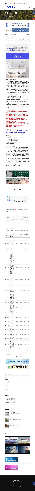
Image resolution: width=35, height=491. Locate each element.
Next (20, 356)
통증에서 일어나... (12, 425)
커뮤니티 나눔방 (15, 16)
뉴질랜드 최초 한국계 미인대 (10, 398)
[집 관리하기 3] (12, 418)
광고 (10, 236)
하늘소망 (17, 329)
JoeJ (17, 255)
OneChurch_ (17, 338)
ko (33, 9)
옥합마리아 (17, 279)
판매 (21, 234)
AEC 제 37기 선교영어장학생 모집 (12, 334)
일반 (13, 236)
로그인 (11, 1)
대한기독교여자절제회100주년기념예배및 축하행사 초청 (12, 249)
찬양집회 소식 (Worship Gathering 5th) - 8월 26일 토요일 (12, 285)
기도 (10, 234)
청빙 (18, 234)
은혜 (15, 234)
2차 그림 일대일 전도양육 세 (10, 399)
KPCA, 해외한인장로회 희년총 (10, 402)
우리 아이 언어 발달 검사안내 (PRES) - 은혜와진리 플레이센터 (12, 273)
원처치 (6, 39)
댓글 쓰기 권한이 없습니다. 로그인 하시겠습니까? (17, 220)
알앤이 (17, 243)
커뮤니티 (10, 16)
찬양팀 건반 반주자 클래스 (11, 37)
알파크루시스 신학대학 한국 (10, 403)
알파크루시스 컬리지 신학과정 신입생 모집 (12, 302)
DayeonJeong (17, 344)
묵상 (13, 234)
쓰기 (28, 350)
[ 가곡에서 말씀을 (12, 412)
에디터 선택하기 (25, 217)
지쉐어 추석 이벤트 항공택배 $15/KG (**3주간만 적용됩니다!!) (12, 312)
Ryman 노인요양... (13, 419)
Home (7, 16)
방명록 (6, 384)
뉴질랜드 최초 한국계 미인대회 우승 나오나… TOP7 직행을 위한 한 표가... (16, 3)
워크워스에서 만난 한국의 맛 (10, 401)
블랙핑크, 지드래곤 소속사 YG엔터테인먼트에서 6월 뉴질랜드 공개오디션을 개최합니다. (12, 344)
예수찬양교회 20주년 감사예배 (12, 338)
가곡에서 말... (12, 413)
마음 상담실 (6, 389)
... (14, 356)
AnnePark (17, 290)
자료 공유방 (6, 386)
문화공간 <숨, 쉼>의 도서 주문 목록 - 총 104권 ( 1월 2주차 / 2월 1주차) (12, 296)
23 (16, 356)
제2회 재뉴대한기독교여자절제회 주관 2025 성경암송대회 (12, 267)
